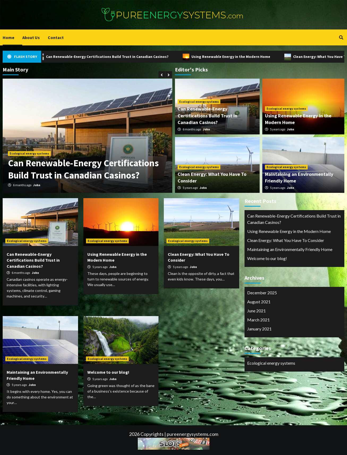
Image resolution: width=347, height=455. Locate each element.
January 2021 (259, 328)
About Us (31, 37)
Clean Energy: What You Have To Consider (285, 240)
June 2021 (256, 310)
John (36, 185)
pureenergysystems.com (192, 434)
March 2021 (258, 319)
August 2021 (259, 301)
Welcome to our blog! (108, 372)
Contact (56, 37)
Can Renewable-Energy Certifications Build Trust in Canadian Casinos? (107, 56)
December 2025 (262, 292)
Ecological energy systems (29, 153)
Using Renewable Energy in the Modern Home (231, 56)
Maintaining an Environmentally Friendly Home (289, 249)
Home (8, 37)
